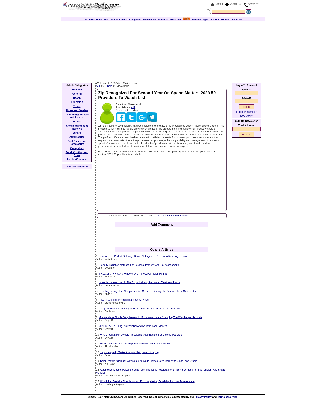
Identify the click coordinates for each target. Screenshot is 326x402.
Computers (76, 148)
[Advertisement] (163, 50)
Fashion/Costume (77, 159)
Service (77, 121)
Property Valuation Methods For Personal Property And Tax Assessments (139, 264)
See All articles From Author (173, 215)
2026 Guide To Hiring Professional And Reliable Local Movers (133, 326)
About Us (235, 4)
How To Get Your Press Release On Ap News (124, 299)
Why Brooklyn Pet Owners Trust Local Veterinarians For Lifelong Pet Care (141, 334)
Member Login (200, 19)
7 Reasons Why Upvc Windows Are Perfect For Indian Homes (133, 273)
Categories (135, 19)
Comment (121, 110)
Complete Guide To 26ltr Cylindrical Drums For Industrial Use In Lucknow (139, 308)
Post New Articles (219, 19)
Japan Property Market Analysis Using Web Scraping (129, 352)
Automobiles (77, 137)
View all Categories (77, 166)
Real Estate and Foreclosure (77, 143)
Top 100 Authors (93, 19)
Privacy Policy (203, 397)
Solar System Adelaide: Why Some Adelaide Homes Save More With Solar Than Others (148, 361)
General (77, 93)
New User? (246, 116)
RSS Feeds (180, 19)
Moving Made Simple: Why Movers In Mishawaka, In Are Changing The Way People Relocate (150, 317)
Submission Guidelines (155, 19)
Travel (77, 106)
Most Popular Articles (115, 19)
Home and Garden (77, 110)
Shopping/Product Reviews (77, 127)
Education (77, 102)
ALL (98, 86)
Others (108, 86)
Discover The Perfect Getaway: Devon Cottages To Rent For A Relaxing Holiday (143, 256)
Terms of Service (227, 397)
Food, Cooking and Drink (77, 154)
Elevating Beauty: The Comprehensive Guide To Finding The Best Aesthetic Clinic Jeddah (148, 291)
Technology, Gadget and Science (77, 116)
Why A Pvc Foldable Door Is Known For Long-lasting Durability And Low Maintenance (147, 381)
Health (77, 97)
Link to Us (236, 19)
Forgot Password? (246, 111)
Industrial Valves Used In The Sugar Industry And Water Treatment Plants (139, 282)
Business (76, 89)
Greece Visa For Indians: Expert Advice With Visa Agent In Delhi (135, 343)
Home (218, 4)
